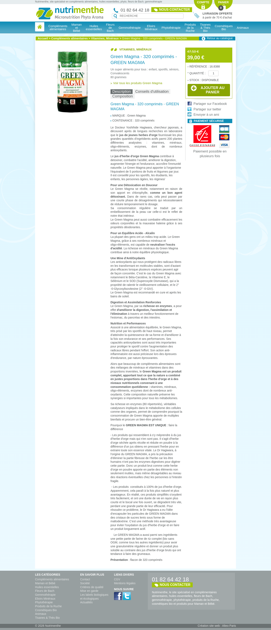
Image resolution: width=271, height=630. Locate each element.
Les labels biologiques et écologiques (94, 596)
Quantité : (197, 73)
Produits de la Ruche (190, 27)
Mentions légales (125, 583)
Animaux (243, 27)
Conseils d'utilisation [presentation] (152, 91)
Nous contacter (174, 9)
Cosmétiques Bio (46, 610)
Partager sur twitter (207, 109)
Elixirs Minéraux (151, 27)
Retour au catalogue (220, 38)
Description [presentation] (121, 91)
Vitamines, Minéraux (105, 38)
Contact (85, 579)
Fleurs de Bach (44, 590)
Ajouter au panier (207, 89)
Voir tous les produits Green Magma (137, 83)
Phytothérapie (44, 602)
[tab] (121, 91)
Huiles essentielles (47, 587)
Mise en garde (89, 590)
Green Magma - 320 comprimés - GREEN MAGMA (154, 38)
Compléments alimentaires (69, 38)
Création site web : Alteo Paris (217, 625)
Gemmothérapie (45, 594)
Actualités (86, 602)
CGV (117, 579)
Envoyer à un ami (206, 114)
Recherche (115, 16)
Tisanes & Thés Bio (47, 617)
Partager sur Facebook (210, 103)
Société (85, 583)
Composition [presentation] (122, 96)
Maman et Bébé (45, 583)
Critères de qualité (92, 587)
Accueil (43, 38)
